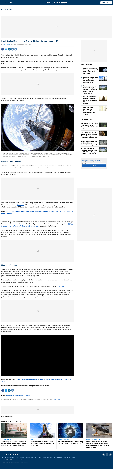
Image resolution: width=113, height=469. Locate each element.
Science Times (57, 399)
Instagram (110, 454)
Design (12, 457)
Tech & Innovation (5, 457)
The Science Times (56, 3)
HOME (3, 9)
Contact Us (28, 459)
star (22, 395)
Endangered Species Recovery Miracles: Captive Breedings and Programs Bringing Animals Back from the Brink (97, 444)
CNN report (20, 205)
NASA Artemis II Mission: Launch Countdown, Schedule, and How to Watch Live (42, 443)
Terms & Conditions (11, 459)
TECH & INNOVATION (6, 439)
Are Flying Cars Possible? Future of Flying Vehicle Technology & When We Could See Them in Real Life (13, 443)
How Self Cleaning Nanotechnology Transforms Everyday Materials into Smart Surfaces (89, 110)
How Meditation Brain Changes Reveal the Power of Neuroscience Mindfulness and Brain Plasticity (90, 100)
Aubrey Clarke (7, 44)
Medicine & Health (58, 457)
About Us (3, 459)
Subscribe (106, 2)
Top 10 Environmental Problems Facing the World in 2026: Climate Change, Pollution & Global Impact (90, 89)
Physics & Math (42, 457)
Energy (27, 457)
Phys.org (61, 286)
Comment (12, 49)
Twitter (6, 49)
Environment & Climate (69, 457)
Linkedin (9, 49)
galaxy (8, 395)
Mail (15, 49)
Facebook (2, 49)
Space (36, 457)
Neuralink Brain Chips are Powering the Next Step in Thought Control (70, 442)
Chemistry (49, 457)
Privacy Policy (21, 459)
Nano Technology (20, 457)
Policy (31, 457)
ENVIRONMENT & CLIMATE (93, 439)
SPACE (9, 9)
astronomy (16, 395)
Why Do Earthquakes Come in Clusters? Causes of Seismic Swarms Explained (89, 143)
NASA (28, 395)
